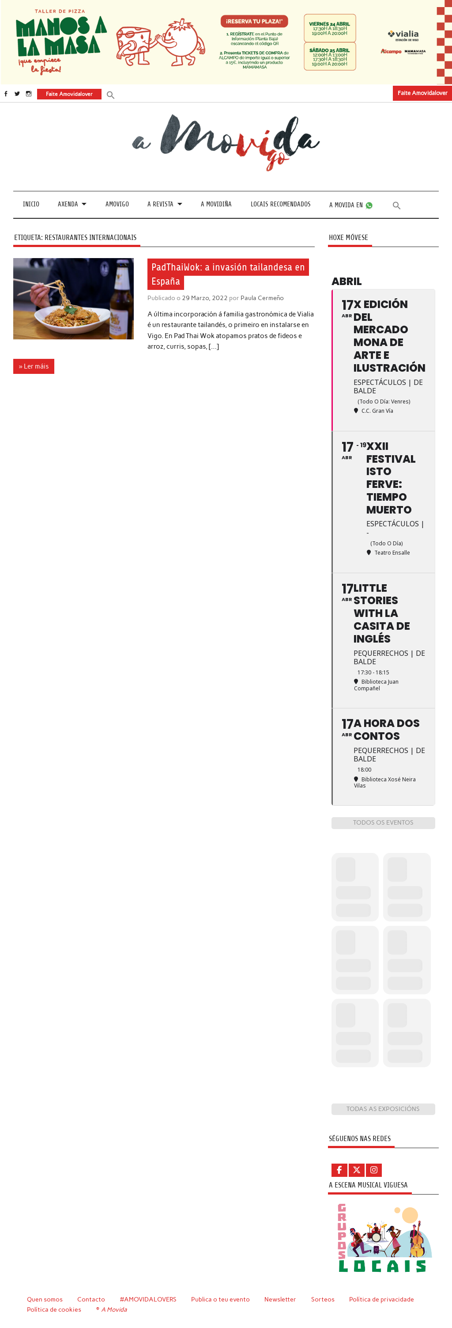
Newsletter (280, 1299)
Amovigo (117, 204)
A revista (160, 204)
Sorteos (323, 1299)
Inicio (31, 204)
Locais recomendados (281, 204)
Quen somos (45, 1299)
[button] (111, 94)
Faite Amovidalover (423, 93)
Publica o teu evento (220, 1299)
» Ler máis (34, 366)
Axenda (68, 204)
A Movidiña (216, 204)
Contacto (91, 1299)
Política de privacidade (381, 1299)
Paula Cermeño (262, 298)
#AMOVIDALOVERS (148, 1299)
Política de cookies (54, 1309)
